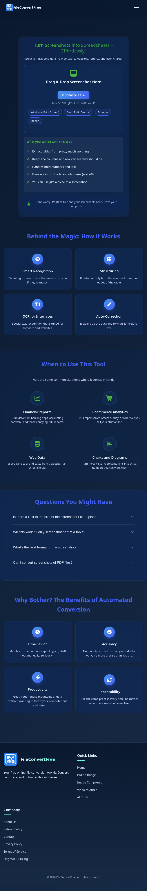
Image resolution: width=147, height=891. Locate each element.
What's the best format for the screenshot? (73, 552)
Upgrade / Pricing (16, 865)
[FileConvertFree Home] (23, 7)
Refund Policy (13, 835)
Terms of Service (15, 858)
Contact (9, 843)
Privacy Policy (13, 850)
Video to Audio (87, 796)
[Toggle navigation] (136, 7)
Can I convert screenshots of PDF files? (73, 567)
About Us (10, 828)
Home (81, 774)
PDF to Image (86, 781)
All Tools (83, 803)
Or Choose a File (73, 96)
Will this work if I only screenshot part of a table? (73, 537)
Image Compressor (90, 788)
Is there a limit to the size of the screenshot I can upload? (73, 521)
